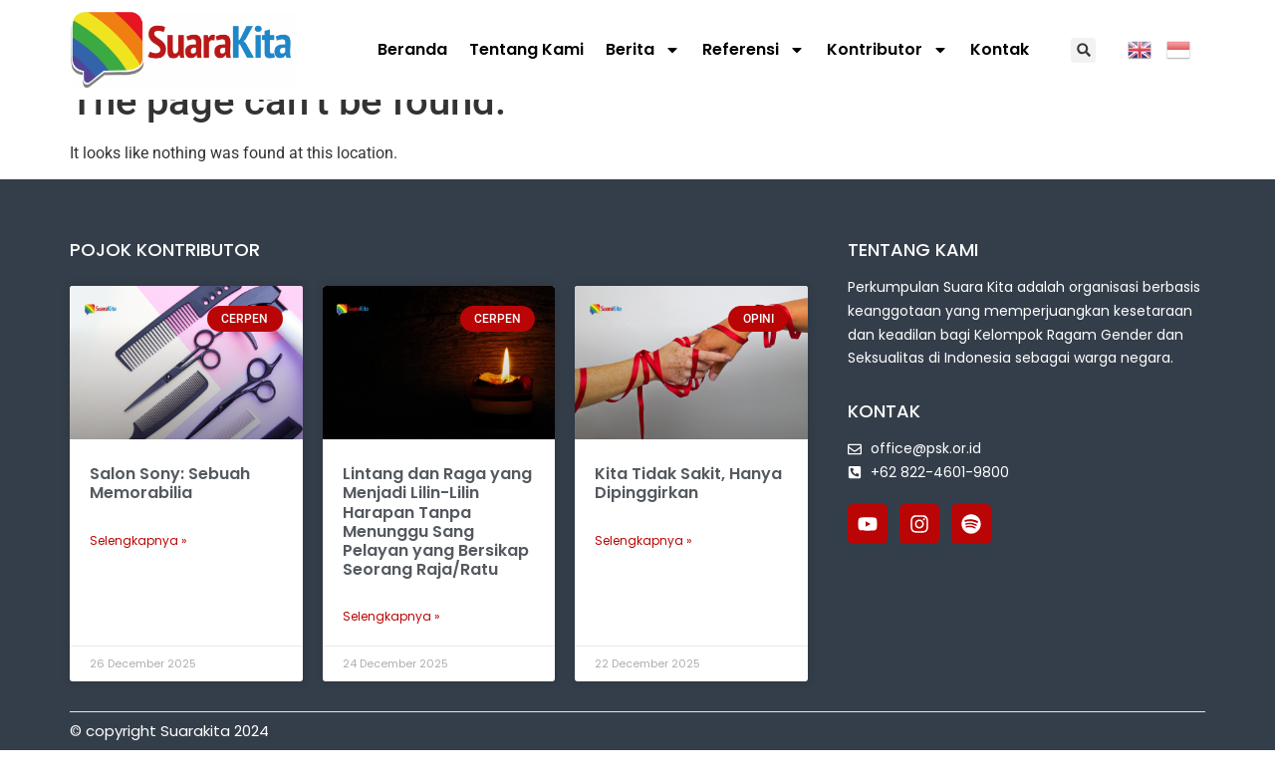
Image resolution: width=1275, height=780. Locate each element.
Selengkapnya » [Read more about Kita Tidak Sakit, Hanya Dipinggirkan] (643, 570)
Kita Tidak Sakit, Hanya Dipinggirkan (688, 513)
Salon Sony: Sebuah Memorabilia (170, 513)
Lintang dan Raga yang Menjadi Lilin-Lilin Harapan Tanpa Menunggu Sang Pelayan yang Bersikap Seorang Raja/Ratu (437, 551)
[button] (1083, 50)
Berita (643, 50)
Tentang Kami (526, 49)
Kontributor (887, 50)
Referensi (753, 50)
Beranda (412, 49)
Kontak (999, 49)
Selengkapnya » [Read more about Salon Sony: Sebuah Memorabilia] (138, 570)
